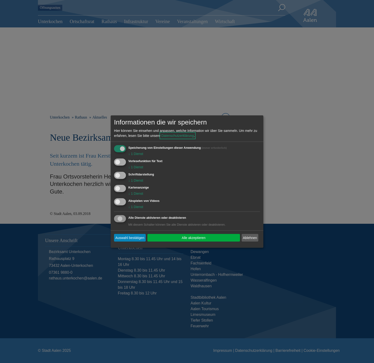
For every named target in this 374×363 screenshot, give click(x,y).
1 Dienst (135, 154)
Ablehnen (250, 237)
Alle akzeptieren (194, 237)
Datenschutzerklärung (177, 136)
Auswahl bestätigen (129, 237)
